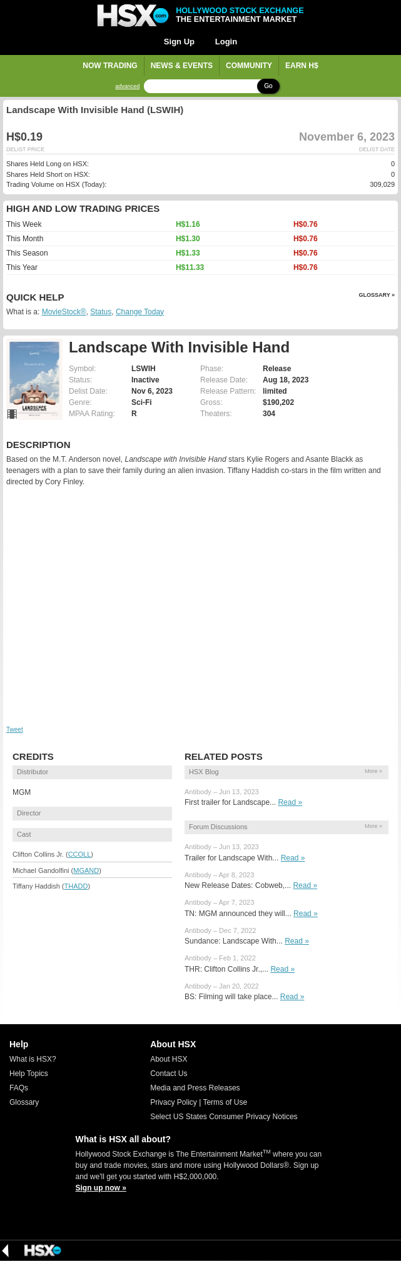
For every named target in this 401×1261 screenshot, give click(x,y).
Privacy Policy (173, 1102)
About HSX (168, 1059)
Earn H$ (301, 65)
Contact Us (168, 1073)
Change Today (140, 311)
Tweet (14, 729)
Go (268, 85)
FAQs (18, 1088)
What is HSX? (32, 1059)
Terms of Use (225, 1102)
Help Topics (28, 1073)
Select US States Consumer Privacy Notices (223, 1116)
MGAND (86, 870)
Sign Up (179, 41)
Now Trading (110, 65)
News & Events (182, 65)
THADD (76, 886)
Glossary (24, 1102)
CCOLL (79, 854)
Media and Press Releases (195, 1088)
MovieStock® (64, 311)
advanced (127, 86)
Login (226, 41)
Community (249, 65)
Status (100, 311)
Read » (290, 802)
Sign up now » (101, 1188)
